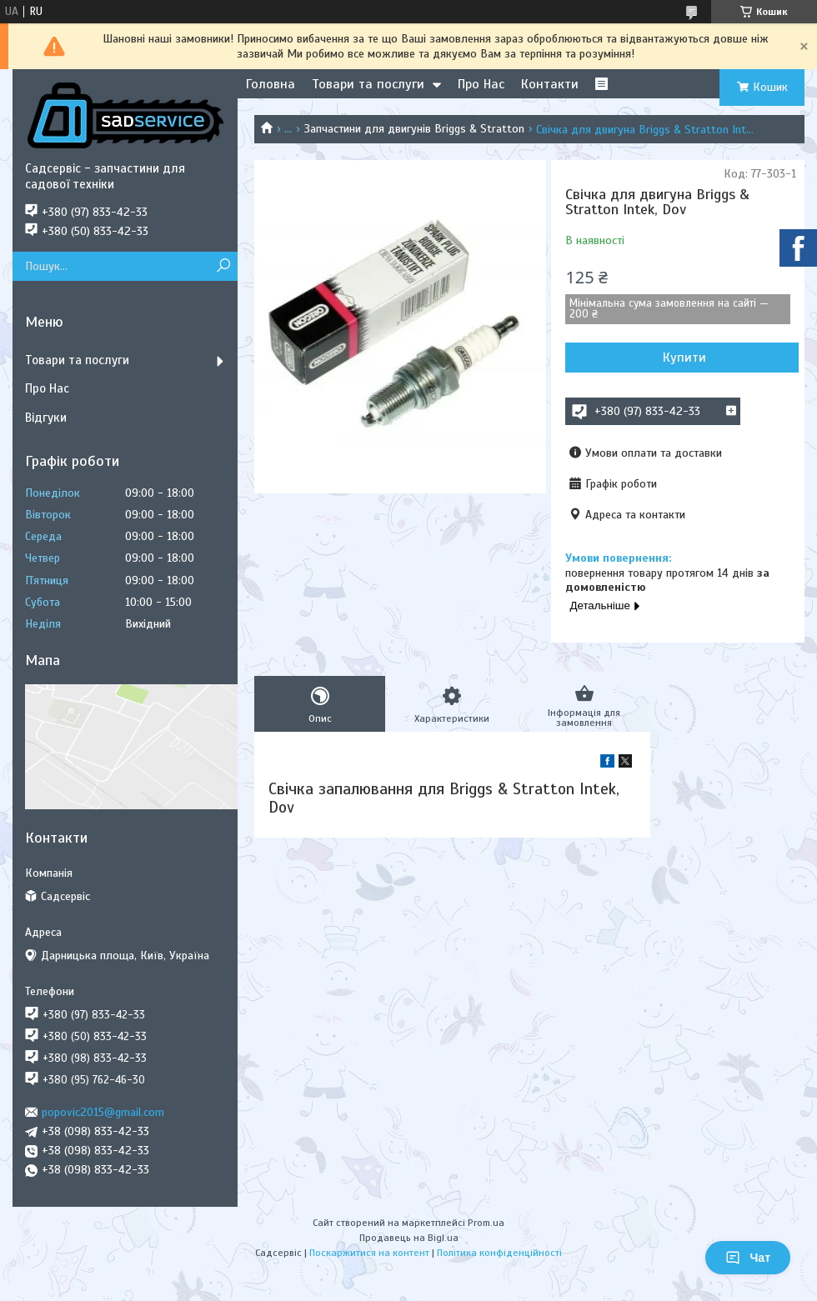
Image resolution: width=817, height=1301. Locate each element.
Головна (270, 84)
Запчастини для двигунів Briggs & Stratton (414, 129)
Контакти (550, 84)
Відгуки (46, 417)
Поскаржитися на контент (369, 1252)
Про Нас (481, 84)
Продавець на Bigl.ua (409, 1237)
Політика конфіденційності (499, 1252)
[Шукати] (223, 266)
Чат (747, 1257)
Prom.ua (486, 1222)
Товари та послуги (368, 84)
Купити (684, 357)
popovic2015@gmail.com (103, 1112)
